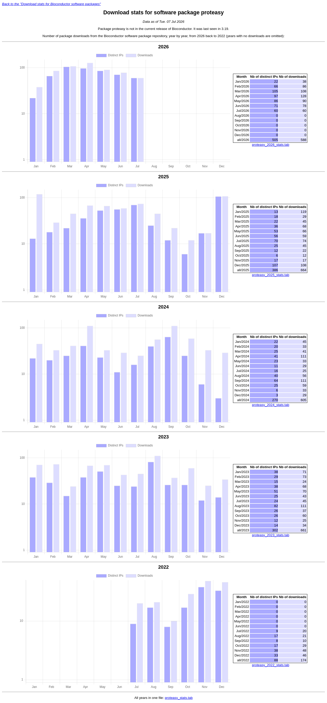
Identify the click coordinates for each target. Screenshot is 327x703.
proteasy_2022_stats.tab (270, 665)
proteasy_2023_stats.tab (270, 535)
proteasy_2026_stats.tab (270, 145)
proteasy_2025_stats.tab (270, 275)
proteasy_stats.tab (179, 698)
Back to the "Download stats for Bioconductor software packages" (51, 4)
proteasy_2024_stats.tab (270, 405)
